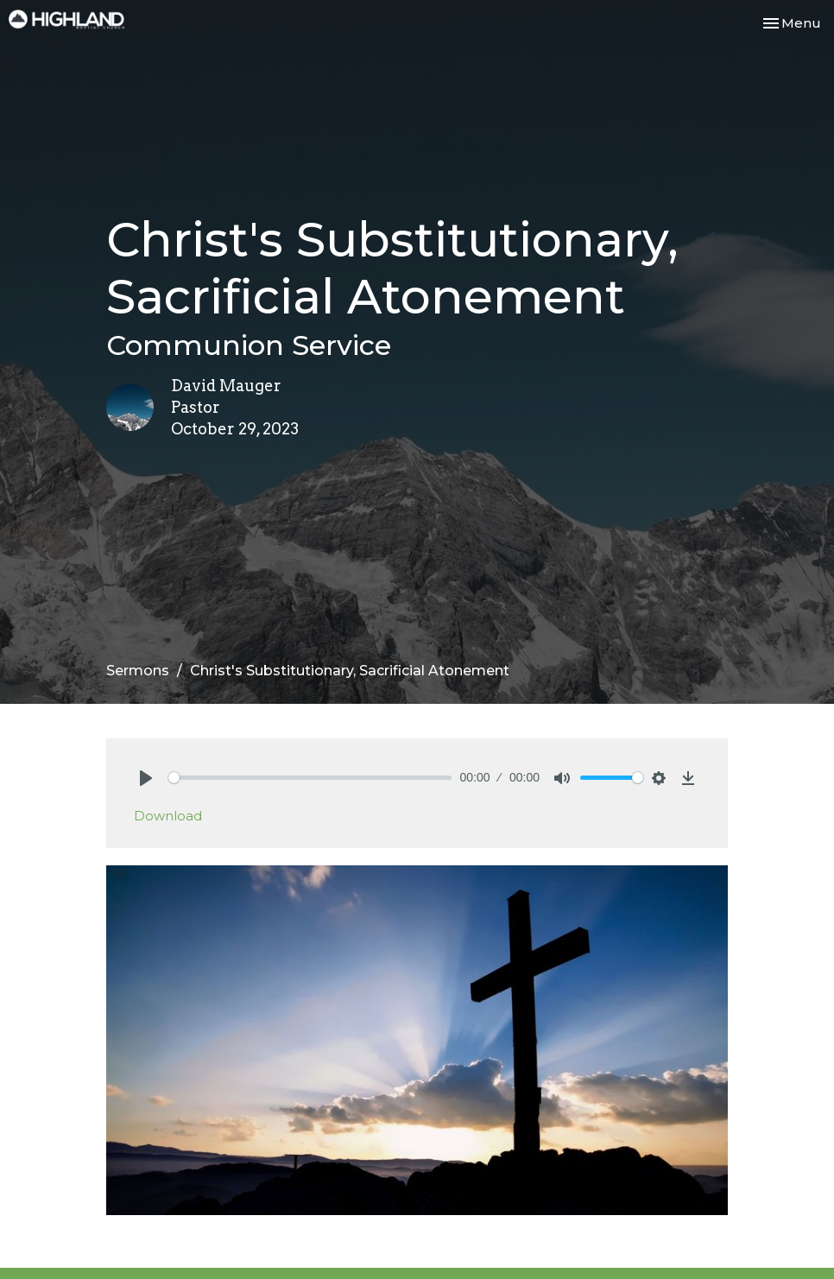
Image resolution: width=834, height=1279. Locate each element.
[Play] (146, 778)
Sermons (137, 670)
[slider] (310, 777)
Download (168, 815)
